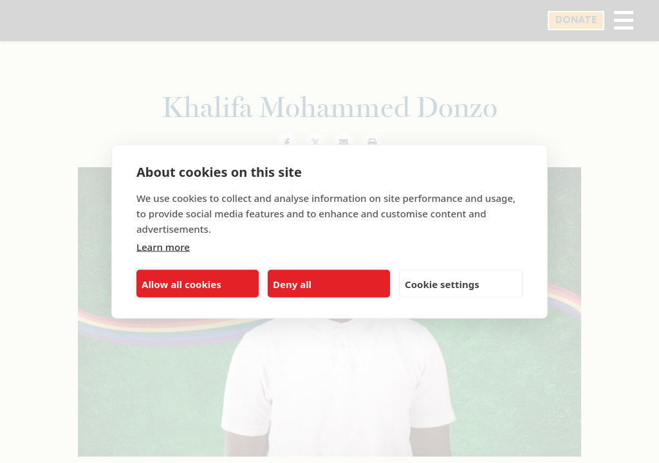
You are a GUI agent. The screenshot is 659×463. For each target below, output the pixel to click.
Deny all (292, 283)
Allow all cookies (181, 283)
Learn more (163, 247)
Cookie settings (442, 283)
